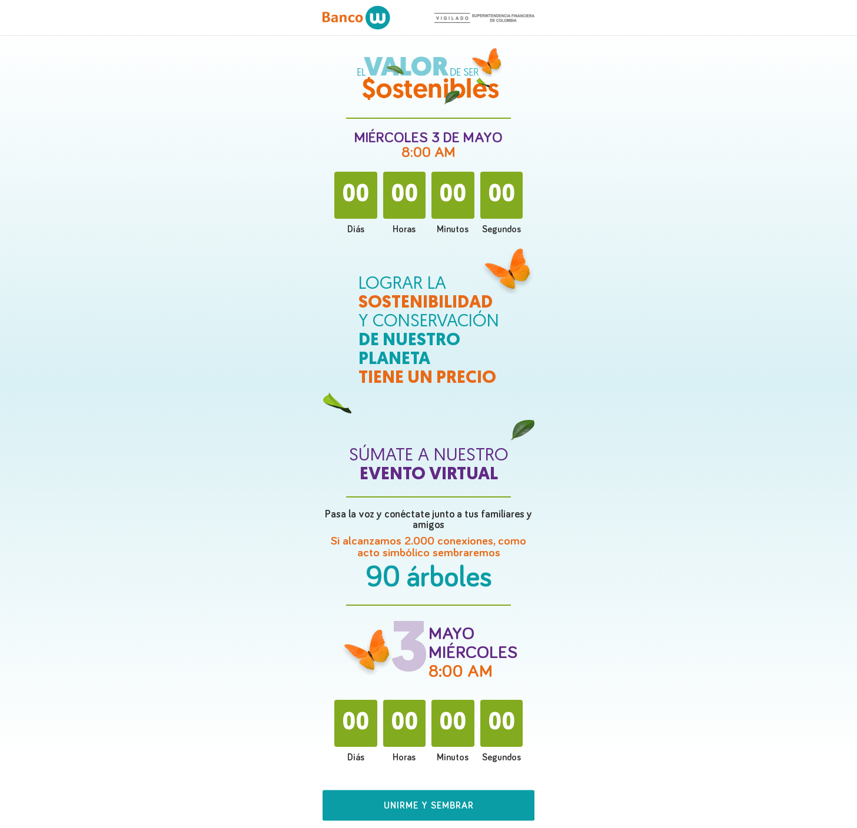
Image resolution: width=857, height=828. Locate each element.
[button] (428, 808)
